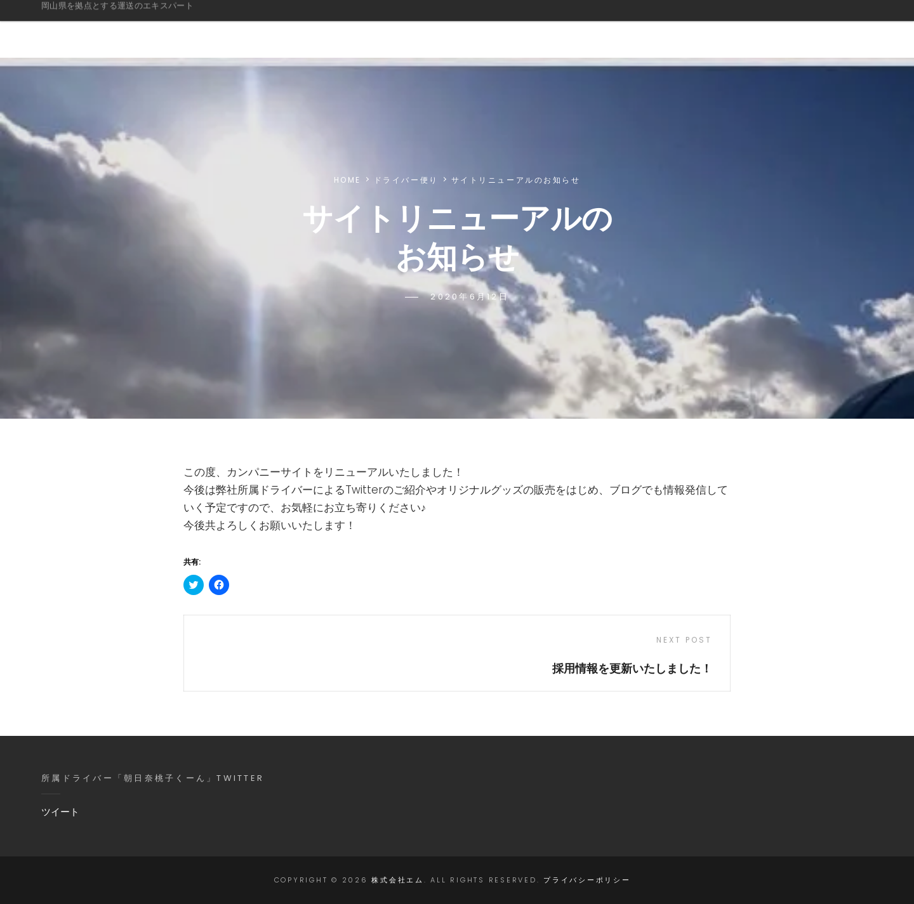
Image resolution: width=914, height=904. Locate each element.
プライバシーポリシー (587, 880)
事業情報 (417, 28)
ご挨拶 (346, 28)
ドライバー (574, 28)
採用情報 (740, 28)
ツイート (60, 811)
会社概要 (493, 28)
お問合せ (817, 28)
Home (347, 179)
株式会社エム (101, 21)
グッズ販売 (660, 28)
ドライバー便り (406, 179)
